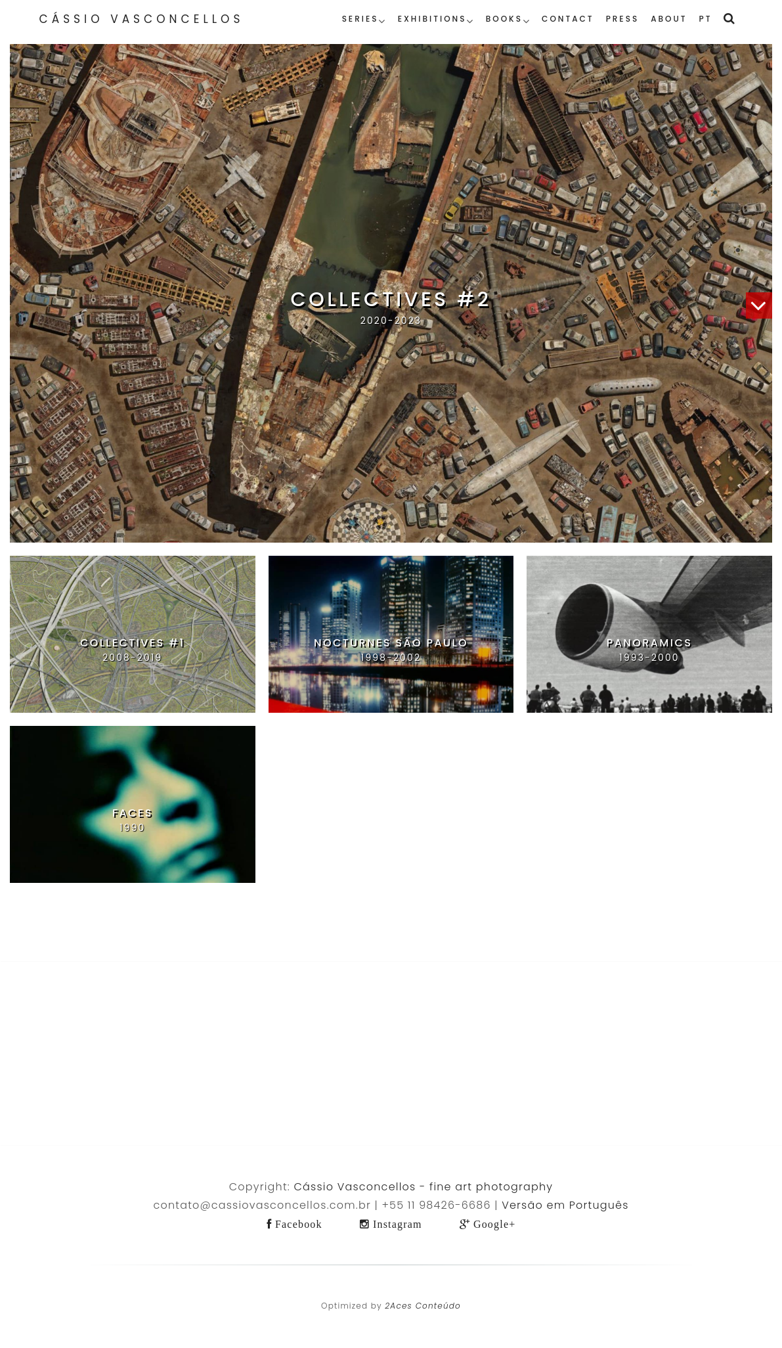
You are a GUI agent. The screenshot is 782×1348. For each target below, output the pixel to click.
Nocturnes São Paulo (391, 642)
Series (360, 18)
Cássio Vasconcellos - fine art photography (424, 1186)
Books (504, 18)
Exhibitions (432, 18)
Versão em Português (565, 1205)
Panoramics (649, 642)
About (669, 18)
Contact (568, 18)
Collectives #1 (132, 642)
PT (705, 18)
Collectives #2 (390, 299)
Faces (132, 812)
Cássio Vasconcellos (141, 19)
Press (623, 18)
